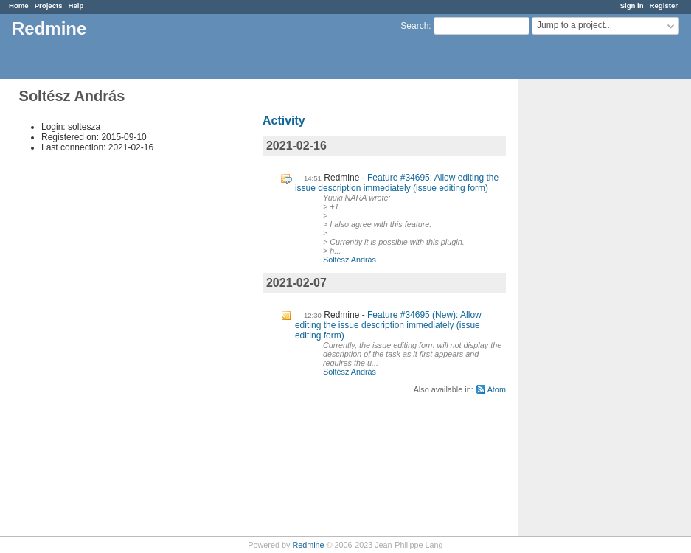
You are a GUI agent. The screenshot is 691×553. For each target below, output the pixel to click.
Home (19, 5)
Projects (49, 5)
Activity (284, 120)
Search (414, 26)
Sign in (632, 5)
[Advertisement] (592, 310)
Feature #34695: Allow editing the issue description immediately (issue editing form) (397, 183)
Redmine (308, 544)
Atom (496, 389)
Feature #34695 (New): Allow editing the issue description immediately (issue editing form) (388, 325)
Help (76, 5)
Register (664, 5)
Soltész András (349, 259)
